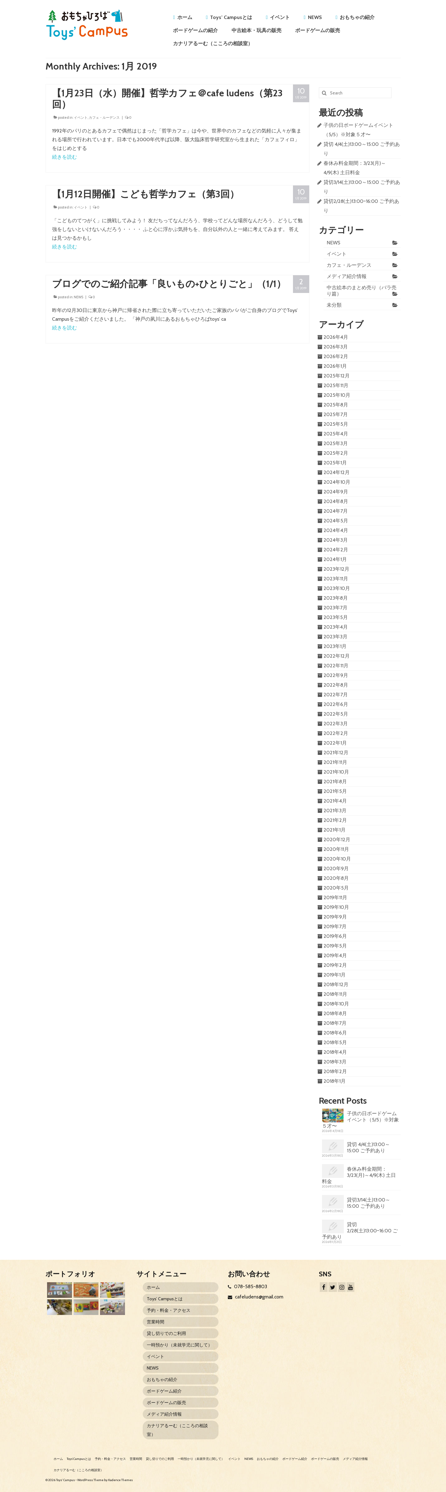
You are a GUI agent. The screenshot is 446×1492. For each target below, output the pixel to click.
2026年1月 (335, 366)
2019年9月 (335, 917)
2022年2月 (336, 733)
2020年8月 (336, 878)
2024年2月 (336, 550)
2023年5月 (336, 617)
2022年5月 (336, 714)
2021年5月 (335, 791)
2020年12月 (337, 839)
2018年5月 (335, 1042)
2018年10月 (336, 1004)
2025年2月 (336, 453)
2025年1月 (335, 463)
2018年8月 (335, 1013)
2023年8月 (336, 598)
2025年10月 (337, 395)
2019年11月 (335, 897)
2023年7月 (336, 608)
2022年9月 (336, 675)
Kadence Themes (120, 1480)
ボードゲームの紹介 (195, 30)
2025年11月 (336, 385)
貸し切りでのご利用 (166, 1333)
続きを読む (64, 157)
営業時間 (155, 1322)
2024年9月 (336, 492)
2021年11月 (335, 762)
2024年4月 (336, 530)
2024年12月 (337, 472)
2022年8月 (336, 685)
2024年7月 (336, 511)
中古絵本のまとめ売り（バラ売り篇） (361, 291)
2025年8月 (336, 405)
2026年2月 (336, 356)
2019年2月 (335, 965)
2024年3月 (336, 540)
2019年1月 (335, 975)
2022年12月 (337, 656)
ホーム (184, 17)
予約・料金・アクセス (168, 1310)
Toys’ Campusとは (231, 17)
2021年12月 (336, 753)
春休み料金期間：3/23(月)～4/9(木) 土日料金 (359, 1175)
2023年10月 (337, 588)
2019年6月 (335, 936)
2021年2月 (335, 820)
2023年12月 (336, 569)
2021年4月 (335, 801)
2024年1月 (335, 559)
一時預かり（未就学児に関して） (179, 1345)
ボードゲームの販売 (317, 30)
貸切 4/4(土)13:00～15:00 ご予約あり (368, 1147)
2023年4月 (336, 627)
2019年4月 (335, 955)
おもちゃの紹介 (357, 17)
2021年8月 (335, 781)
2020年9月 (336, 868)
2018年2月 (335, 1071)
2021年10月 (336, 772)
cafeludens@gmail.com (255, 1297)
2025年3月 (336, 443)
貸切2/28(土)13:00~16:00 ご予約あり (360, 1230)
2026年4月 (336, 337)
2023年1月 (335, 646)
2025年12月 (337, 376)
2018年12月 (336, 984)
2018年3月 (335, 1062)
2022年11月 (336, 666)
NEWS (315, 17)
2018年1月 (335, 1081)
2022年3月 (336, 724)
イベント (280, 17)
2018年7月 (335, 1023)
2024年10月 (337, 482)
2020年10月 (337, 859)
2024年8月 (336, 501)
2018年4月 (335, 1052)
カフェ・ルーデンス (104, 117)
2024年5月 (336, 521)
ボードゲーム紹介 (164, 1391)
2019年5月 (335, 946)
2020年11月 (336, 849)
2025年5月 (336, 424)
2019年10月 (336, 907)
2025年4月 (336, 434)
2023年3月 (336, 637)
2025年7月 (336, 414)
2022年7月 (336, 695)
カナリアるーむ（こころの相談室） (213, 43)
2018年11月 (335, 994)
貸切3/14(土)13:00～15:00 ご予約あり (368, 1203)
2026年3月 (336, 347)
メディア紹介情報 (347, 276)
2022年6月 (336, 704)
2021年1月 (335, 830)
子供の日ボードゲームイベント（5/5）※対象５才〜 (360, 1120)
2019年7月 (335, 926)
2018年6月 (335, 1033)
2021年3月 (335, 810)
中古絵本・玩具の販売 (256, 30)
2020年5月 (336, 888)
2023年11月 (336, 579)
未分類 (334, 305)
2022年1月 (335, 743)
